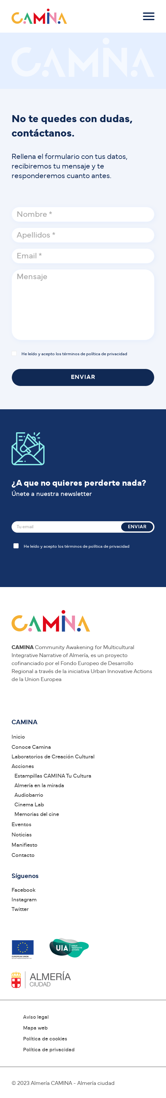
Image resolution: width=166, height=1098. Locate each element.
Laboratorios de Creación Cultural (53, 756)
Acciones (23, 766)
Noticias (22, 834)
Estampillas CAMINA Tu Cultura (52, 776)
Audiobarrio (28, 795)
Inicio (18, 737)
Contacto (23, 855)
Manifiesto (24, 845)
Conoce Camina (31, 747)
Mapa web (35, 1028)
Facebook (24, 890)
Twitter (20, 909)
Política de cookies (45, 1038)
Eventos (21, 824)
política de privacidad (106, 354)
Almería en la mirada (39, 785)
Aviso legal (36, 1017)
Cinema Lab (29, 804)
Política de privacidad (49, 1049)
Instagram (24, 899)
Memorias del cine (36, 814)
